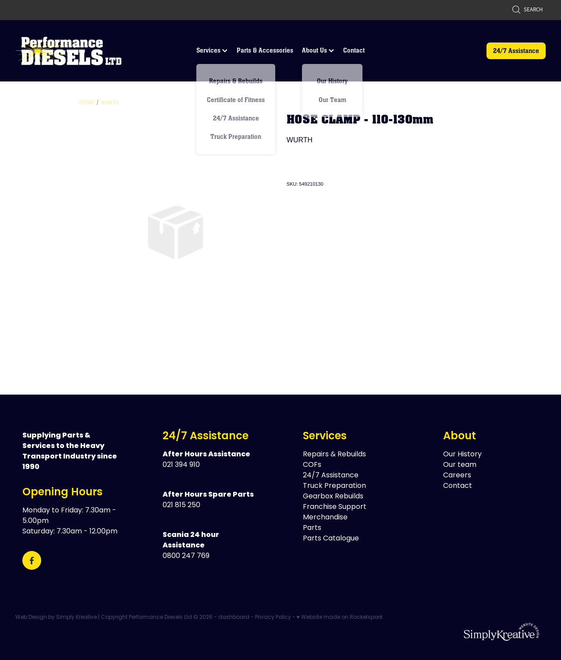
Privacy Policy (273, 617)
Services (211, 50)
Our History (462, 454)
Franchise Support (334, 507)
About (459, 436)
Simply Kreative (76, 617)
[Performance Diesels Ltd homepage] (68, 51)
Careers (457, 475)
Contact (354, 50)
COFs (312, 465)
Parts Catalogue (331, 538)
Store (86, 103)
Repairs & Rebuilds (334, 454)
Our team (459, 465)
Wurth (109, 103)
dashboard (233, 617)
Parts (312, 528)
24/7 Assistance (516, 50)
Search (527, 9)
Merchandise (325, 517)
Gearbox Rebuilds (333, 496)
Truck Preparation (334, 486)
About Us (318, 50)
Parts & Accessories (265, 50)
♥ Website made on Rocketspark (340, 617)
